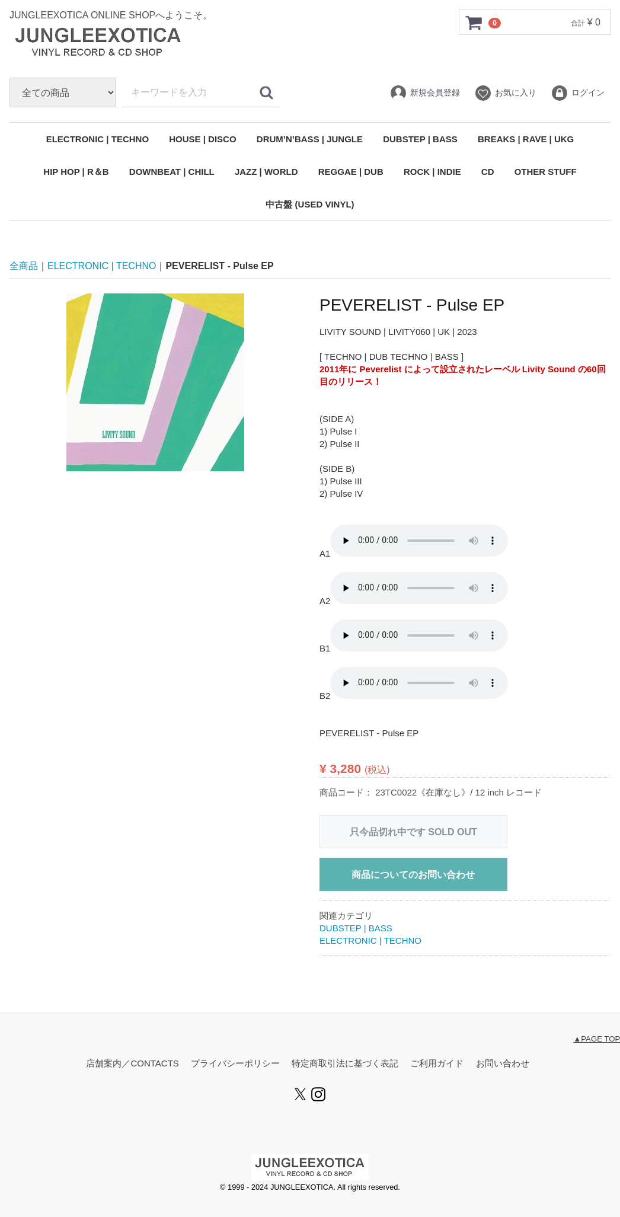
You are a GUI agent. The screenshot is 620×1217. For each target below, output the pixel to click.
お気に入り (505, 93)
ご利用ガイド (437, 1064)
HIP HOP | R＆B (75, 172)
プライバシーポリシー (235, 1064)
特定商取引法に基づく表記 (345, 1064)
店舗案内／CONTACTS (132, 1064)
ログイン (578, 93)
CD (487, 172)
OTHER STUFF (545, 172)
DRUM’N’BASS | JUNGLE (310, 139)
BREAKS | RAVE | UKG (526, 139)
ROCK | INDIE (432, 172)
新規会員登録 (424, 93)
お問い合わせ (502, 1064)
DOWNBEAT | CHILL (172, 172)
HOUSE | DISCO (202, 139)
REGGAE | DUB (350, 172)
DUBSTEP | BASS (420, 139)
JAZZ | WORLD (266, 172)
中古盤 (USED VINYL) (310, 204)
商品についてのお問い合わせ (413, 875)
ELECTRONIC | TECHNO (97, 139)
